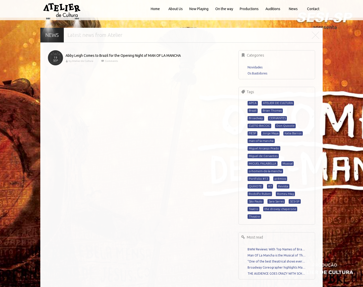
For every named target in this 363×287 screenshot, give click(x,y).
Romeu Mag (285, 193)
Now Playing (198, 9)
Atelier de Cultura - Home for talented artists (61, 10)
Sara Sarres (276, 201)
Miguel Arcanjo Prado (264, 148)
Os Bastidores (257, 73)
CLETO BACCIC (259, 125)
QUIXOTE (255, 186)
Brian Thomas (272, 110)
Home (155, 9)
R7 (270, 186)
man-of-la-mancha (261, 140)
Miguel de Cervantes (263, 156)
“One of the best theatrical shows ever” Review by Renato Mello (277, 261)
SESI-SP (294, 201)
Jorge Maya (270, 133)
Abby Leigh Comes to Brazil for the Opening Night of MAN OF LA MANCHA (123, 56)
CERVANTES (277, 118)
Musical (288, 163)
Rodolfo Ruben (260, 193)
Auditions (272, 9)
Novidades (255, 67)
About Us (175, 9)
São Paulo (255, 201)
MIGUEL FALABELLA (262, 163)
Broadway (256, 118)
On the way (224, 9)
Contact (313, 9)
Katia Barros (293, 133)
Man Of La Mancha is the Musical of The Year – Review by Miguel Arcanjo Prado (277, 255)
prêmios (280, 178)
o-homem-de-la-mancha (265, 171)
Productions (249, 9)
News (293, 9)
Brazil (252, 110)
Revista (283, 186)
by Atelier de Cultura (81, 61)
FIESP (252, 133)
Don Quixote (285, 125)
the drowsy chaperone (280, 209)
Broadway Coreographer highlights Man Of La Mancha (277, 267)
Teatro (253, 209)
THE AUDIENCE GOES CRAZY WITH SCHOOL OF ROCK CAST (277, 273)
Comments (111, 61)
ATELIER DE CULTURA (278, 103)
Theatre (254, 216)
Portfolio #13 (258, 178)
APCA (253, 103)
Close (315, 35)
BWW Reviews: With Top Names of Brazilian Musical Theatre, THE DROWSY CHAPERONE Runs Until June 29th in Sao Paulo (277, 249)
